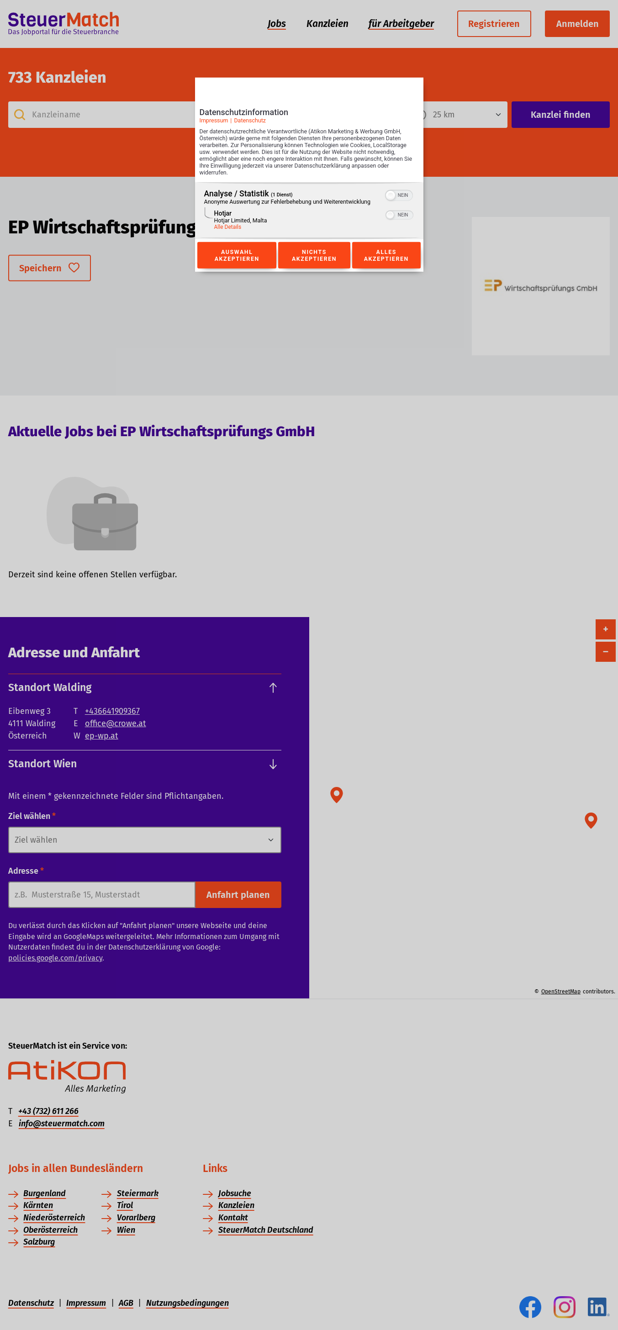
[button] (390, 195)
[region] (309, 211)
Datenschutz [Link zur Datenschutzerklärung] (250, 120)
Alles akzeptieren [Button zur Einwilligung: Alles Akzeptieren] (386, 255)
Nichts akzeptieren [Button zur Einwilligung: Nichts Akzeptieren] (314, 255)
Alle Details (228, 227)
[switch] (399, 194)
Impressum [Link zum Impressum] (214, 120)
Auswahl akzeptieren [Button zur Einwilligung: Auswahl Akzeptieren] (237, 255)
